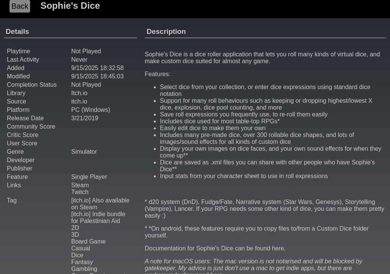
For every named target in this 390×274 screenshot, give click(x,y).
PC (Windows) (90, 110)
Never (79, 59)
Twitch (79, 192)
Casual (80, 248)
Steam (80, 185)
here (278, 248)
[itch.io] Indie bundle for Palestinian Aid (98, 217)
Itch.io (79, 93)
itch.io (79, 101)
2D (75, 228)
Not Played (86, 84)
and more (269, 107)
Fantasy (82, 262)
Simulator (84, 151)
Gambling (84, 269)
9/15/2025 (84, 68)
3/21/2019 (84, 118)
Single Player (89, 177)
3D (75, 234)
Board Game (88, 241)
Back (19, 6)
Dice (77, 255)
